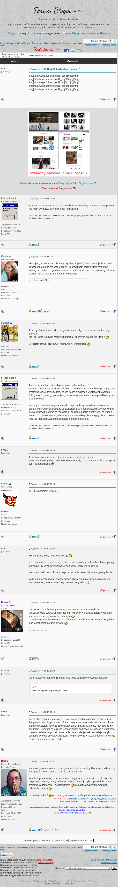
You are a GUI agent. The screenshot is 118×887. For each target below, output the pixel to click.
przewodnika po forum (76, 798)
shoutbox (69, 883)
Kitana (4, 602)
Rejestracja (92, 33)
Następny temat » (109, 45)
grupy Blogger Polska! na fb (103, 798)
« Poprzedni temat (91, 45)
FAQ (11, 33)
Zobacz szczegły (44, 860)
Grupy (67, 33)
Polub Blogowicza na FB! (84, 183)
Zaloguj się (63, 183)
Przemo (76, 881)
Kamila (5, 256)
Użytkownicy (34, 33)
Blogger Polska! (52, 33)
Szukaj (21, 33)
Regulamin (78, 33)
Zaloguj (105, 33)
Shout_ (5, 483)
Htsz (3, 761)
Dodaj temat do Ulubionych (104, 860)
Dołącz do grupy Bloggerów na (59, 188)
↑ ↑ (52, 883)
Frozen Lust (7, 198)
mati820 (5, 323)
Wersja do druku (109, 862)
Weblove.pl (41, 881)
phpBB (32, 881)
